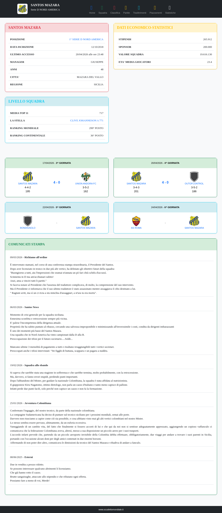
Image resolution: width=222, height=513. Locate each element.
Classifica (115, 9)
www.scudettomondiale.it (111, 509)
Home (92, 9)
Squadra (103, 9)
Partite (126, 9)
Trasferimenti (139, 9)
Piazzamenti (156, 9)
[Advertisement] (165, 126)
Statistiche (170, 9)
